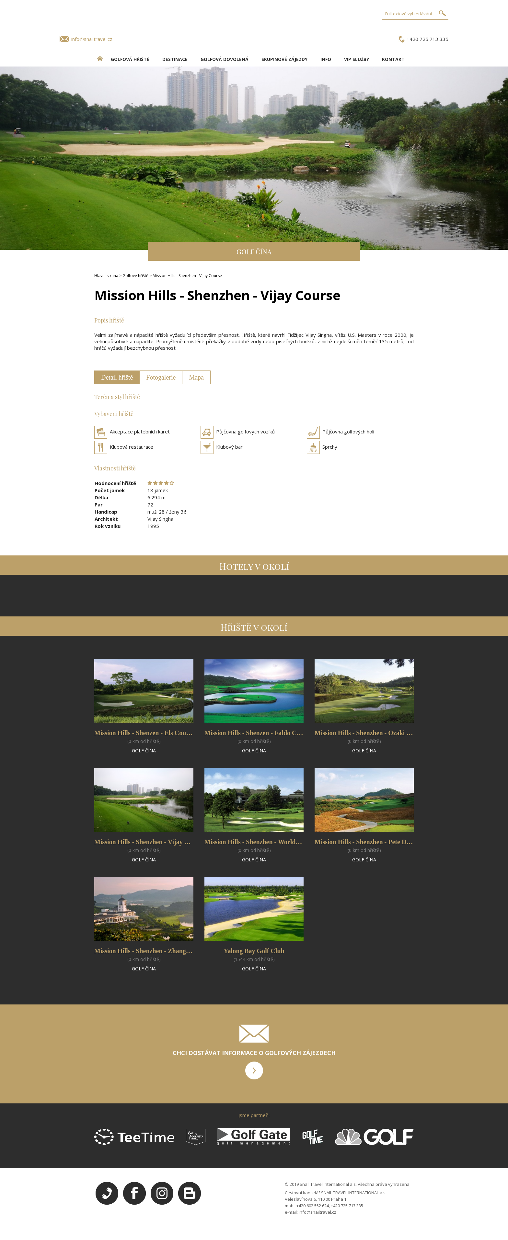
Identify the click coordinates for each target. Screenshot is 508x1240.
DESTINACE (175, 59)
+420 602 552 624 (312, 1206)
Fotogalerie (161, 377)
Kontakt (393, 59)
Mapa (196, 377)
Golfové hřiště (135, 275)
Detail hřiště (117, 377)
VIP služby (356, 59)
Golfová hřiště (130, 59)
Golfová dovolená (224, 59)
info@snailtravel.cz (91, 39)
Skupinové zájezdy (284, 59)
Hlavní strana (106, 275)
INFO (325, 59)
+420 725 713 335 (427, 39)
